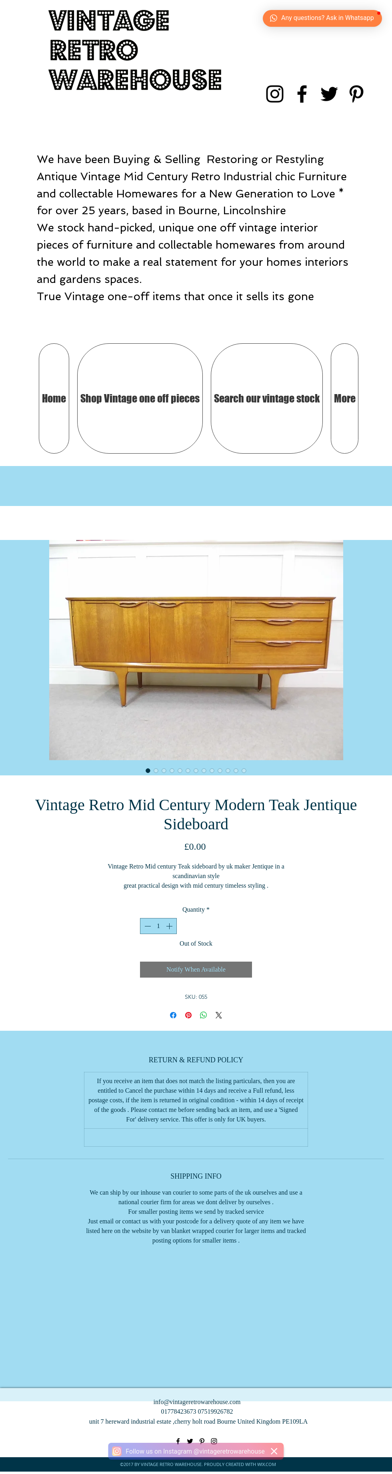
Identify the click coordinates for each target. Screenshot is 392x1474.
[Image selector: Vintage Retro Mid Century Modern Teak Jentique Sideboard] (148, 771)
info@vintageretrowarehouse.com (197, 1401)
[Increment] (170, 926)
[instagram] (274, 94)
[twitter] (329, 94)
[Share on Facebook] (173, 1015)
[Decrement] (146, 926)
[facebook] (302, 94)
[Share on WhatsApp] (203, 1015)
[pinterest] (356, 94)
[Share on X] (219, 1015)
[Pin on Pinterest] (188, 1015)
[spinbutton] (158, 926)
